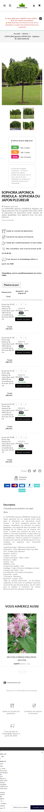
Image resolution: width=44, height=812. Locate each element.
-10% (15, 156)
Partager (29, 471)
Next (24, 672)
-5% (15, 147)
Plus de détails (8, 220)
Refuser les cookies (21, 807)
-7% (15, 152)
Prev (20, 672)
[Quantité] (21, 304)
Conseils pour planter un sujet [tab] (18, 508)
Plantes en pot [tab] (11, 285)
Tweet (34, 471)
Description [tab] (9, 504)
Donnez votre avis (10, 206)
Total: (9, 328)
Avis (5, 512)
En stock (22, 315)
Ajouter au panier (23, 319)
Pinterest (39, 471)
